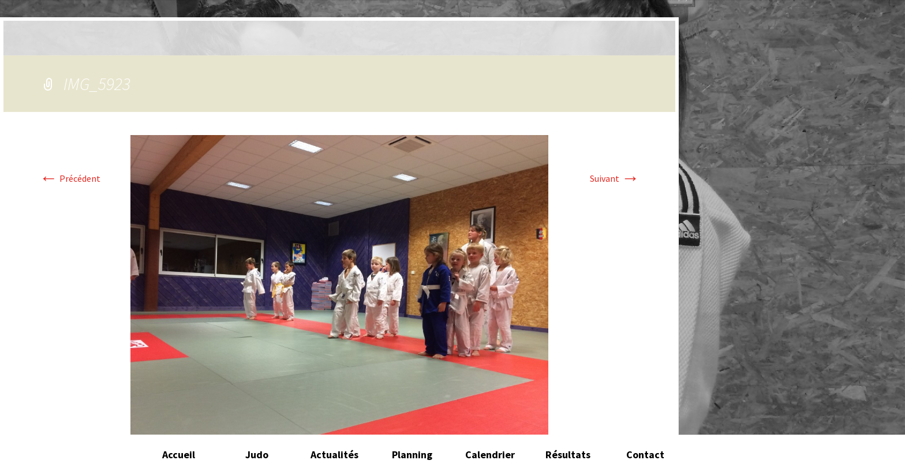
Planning (412, 454)
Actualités (334, 454)
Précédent (69, 178)
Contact (645, 454)
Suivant (615, 178)
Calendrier (490, 454)
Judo (256, 454)
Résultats (567, 454)
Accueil (178, 454)
